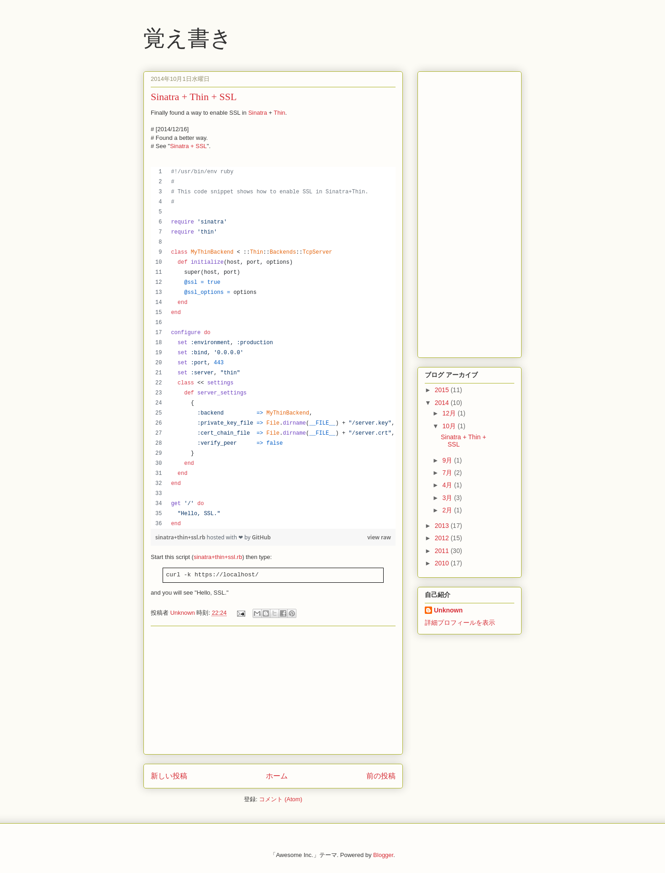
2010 (443, 563)
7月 (448, 472)
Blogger (383, 855)
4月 (448, 485)
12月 (449, 413)
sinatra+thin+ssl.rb (181, 537)
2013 (443, 525)
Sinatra (257, 112)
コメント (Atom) (280, 799)
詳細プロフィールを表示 (460, 622)
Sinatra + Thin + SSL (194, 96)
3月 (448, 497)
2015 (443, 390)
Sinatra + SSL (188, 146)
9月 (448, 460)
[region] (273, 348)
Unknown (448, 610)
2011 (443, 550)
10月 (449, 426)
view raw (379, 537)
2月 (448, 510)
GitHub (261, 537)
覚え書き (187, 38)
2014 (443, 402)
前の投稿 (381, 776)
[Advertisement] (273, 690)
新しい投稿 (169, 776)
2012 (443, 538)
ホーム (277, 776)
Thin (279, 112)
